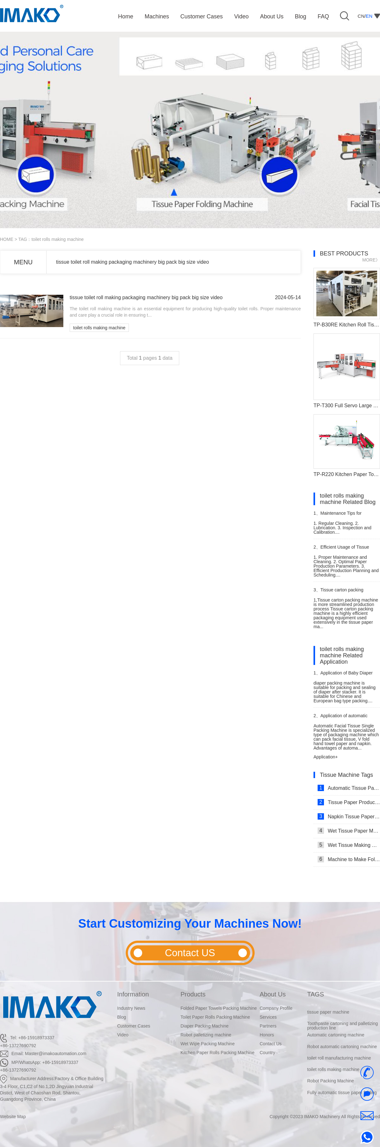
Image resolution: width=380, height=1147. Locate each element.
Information (133, 994)
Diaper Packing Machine (204, 1025)
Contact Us (271, 1043)
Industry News (131, 1008)
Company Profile (276, 1008)
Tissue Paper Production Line (349, 802)
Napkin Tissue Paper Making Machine (349, 816)
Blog (121, 1017)
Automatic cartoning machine (335, 1040)
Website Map (13, 1116)
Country (267, 1052)
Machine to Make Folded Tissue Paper (349, 859)
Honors (267, 1034)
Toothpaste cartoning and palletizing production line (342, 1031)
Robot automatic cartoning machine (342, 1052)
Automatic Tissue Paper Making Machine (349, 788)
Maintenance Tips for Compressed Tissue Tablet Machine (340, 516)
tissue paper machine (328, 1017)
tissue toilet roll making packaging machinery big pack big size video (132, 262)
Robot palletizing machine (205, 1034)
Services (268, 1017)
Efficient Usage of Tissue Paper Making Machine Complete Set (346, 550)
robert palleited (322, 1006)
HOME (6, 239)
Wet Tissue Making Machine (349, 845)
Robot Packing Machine (330, 1086)
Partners (268, 1025)
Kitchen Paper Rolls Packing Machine (217, 1052)
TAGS (315, 994)
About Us (273, 994)
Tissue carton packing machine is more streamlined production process (342, 592)
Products (193, 994)
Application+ (326, 756)
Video (123, 1034)
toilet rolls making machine (99, 327)
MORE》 (371, 259)
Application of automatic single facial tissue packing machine (340, 718)
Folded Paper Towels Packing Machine (218, 1008)
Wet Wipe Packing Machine (207, 1043)
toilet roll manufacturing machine (339, 1063)
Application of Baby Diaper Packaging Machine (343, 675)
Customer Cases (133, 1025)
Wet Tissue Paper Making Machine (349, 831)
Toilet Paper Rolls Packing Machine (215, 1017)
